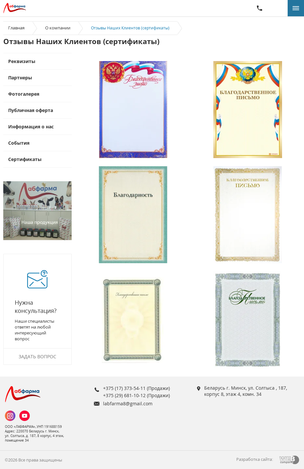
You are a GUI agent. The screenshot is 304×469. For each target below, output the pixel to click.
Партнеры (20, 77)
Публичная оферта (30, 110)
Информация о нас (31, 126)
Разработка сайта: (254, 459)
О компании (57, 28)
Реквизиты (21, 61)
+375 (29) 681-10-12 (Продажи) (136, 395)
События (18, 143)
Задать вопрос (37, 356)
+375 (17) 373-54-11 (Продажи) (136, 388)
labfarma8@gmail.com (127, 403)
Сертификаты (25, 159)
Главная (16, 28)
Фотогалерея (23, 94)
